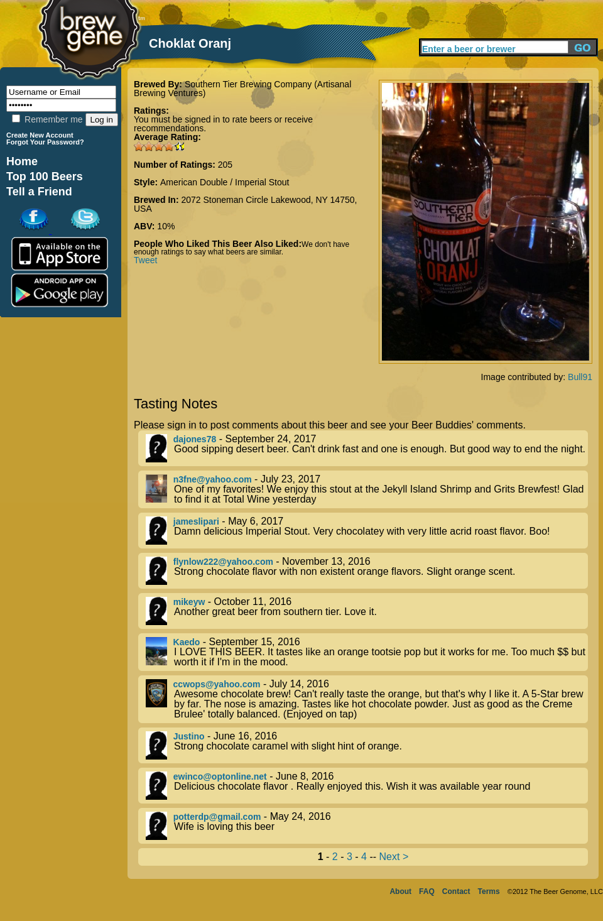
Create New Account (39, 135)
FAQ (427, 891)
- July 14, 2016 (367, 699)
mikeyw (189, 602)
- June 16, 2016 (367, 745)
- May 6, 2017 (367, 530)
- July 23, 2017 (367, 489)
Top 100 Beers (44, 176)
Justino (189, 736)
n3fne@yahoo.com (212, 479)
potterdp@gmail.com (217, 817)
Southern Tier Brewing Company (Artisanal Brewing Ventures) (242, 88)
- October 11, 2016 (367, 611)
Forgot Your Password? (45, 142)
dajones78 (194, 439)
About (400, 891)
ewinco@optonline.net (220, 776)
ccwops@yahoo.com (217, 684)
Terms (489, 891)
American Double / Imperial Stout (224, 182)
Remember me (47, 119)
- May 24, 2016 (367, 826)
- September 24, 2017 (367, 448)
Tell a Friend (39, 191)
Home (22, 161)
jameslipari (196, 521)
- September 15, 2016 (367, 652)
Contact (456, 891)
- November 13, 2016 (367, 571)
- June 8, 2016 (367, 785)
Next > (394, 856)
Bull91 (580, 377)
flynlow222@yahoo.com (223, 562)
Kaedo (186, 642)
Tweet (145, 260)
